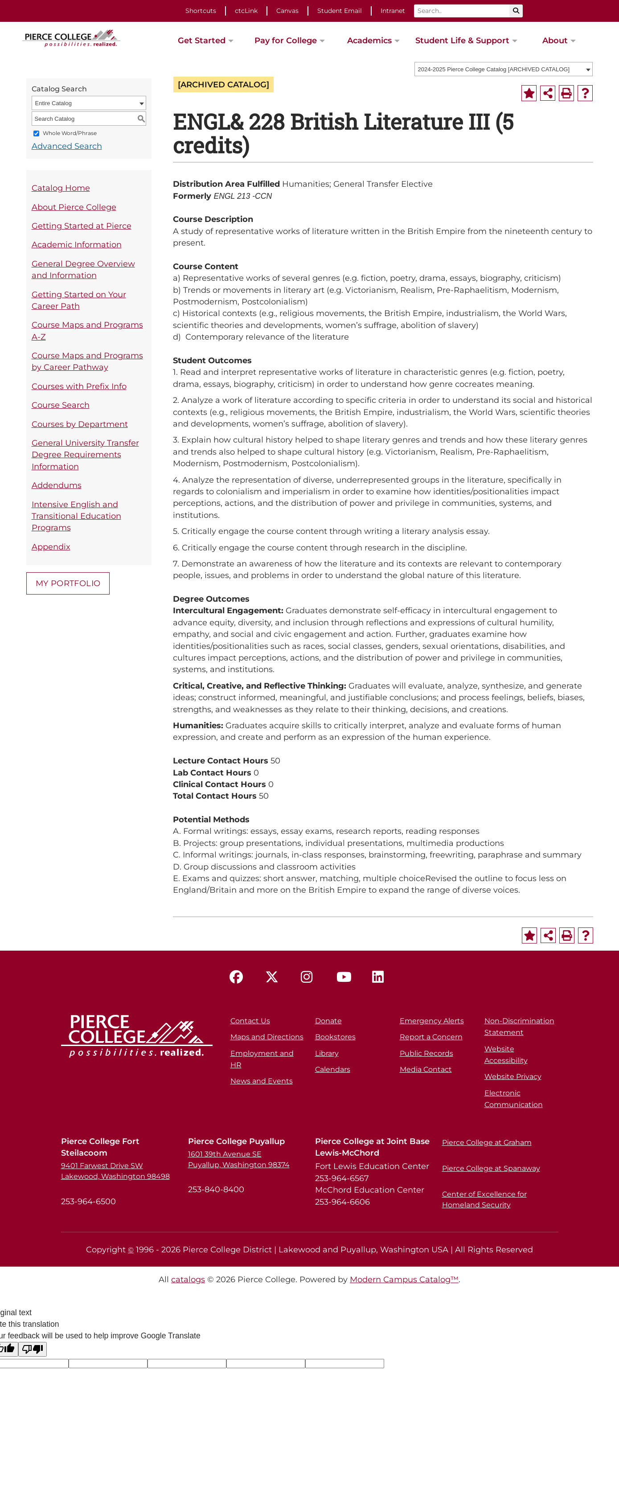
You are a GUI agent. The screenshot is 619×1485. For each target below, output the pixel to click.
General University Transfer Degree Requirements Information (85, 454)
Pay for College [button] (285, 40)
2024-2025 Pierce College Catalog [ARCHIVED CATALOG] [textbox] (494, 69)
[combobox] (503, 69)
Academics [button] (369, 40)
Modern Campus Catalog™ (404, 1279)
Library (327, 1053)
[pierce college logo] (71, 37)
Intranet (393, 11)
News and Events (261, 1081)
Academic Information (77, 244)
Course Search (61, 405)
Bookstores (335, 1037)
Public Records (426, 1053)
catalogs (188, 1279)
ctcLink (246, 11)
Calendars (332, 1069)
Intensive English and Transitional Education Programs (76, 516)
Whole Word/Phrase (70, 133)
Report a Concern (431, 1037)
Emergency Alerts (432, 1021)
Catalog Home (61, 188)
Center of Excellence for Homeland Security (484, 1199)
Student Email (339, 11)
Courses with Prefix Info (79, 386)
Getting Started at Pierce (81, 225)
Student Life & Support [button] (462, 40)
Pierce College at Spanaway (491, 1168)
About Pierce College (74, 207)
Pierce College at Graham (487, 1142)
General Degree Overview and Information (83, 269)
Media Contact (426, 1069)
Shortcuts (200, 11)
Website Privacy (512, 1076)
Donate (328, 1021)
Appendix (51, 546)
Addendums (57, 485)
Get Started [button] (201, 40)
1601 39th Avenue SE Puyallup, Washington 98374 (239, 1159)
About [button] (555, 40)
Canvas (287, 11)
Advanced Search (67, 146)
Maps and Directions (266, 1037)
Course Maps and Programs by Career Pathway (87, 361)
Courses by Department (80, 424)
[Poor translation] (32, 1349)
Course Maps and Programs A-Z (87, 330)
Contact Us (250, 1021)
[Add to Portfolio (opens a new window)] (529, 93)
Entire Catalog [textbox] (53, 103)
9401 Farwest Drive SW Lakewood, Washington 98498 (115, 1171)
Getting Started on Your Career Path (79, 300)
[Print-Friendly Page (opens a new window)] (566, 93)
